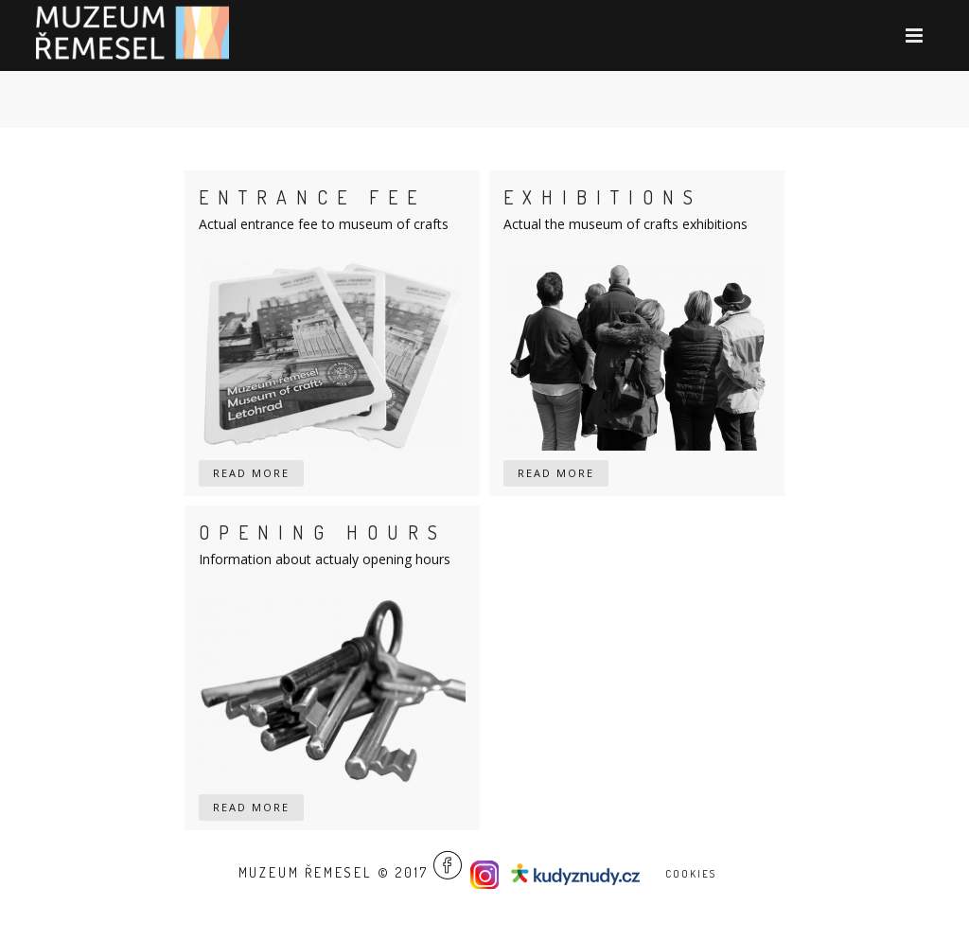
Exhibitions (602, 197)
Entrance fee (312, 197)
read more (251, 473)
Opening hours (323, 532)
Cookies (690, 873)
